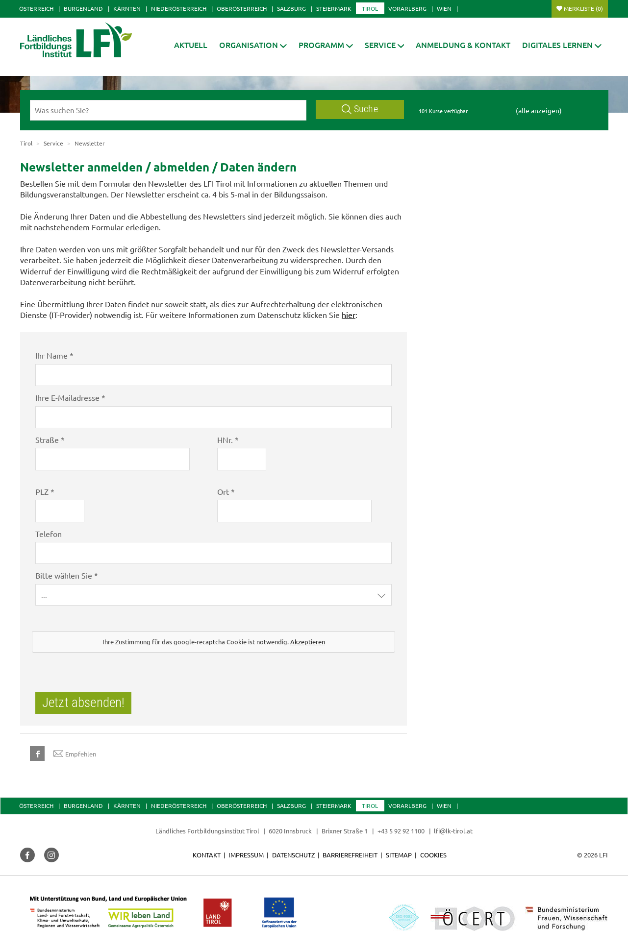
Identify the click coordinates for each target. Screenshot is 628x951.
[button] (325, 44)
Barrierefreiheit (350, 855)
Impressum (246, 855)
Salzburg (291, 8)
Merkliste (583, 8)
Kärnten (127, 8)
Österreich (36, 8)
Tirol (370, 8)
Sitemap (399, 855)
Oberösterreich (242, 8)
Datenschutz (293, 855)
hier (348, 314)
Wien (444, 8)
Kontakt (207, 855)
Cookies (433, 855)
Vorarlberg (407, 8)
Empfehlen (74, 753)
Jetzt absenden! (83, 702)
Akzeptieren (307, 641)
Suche (360, 109)
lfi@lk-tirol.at (453, 831)
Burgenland (83, 8)
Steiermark (334, 8)
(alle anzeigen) (539, 110)
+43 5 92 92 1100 (401, 831)
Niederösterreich (178, 8)
